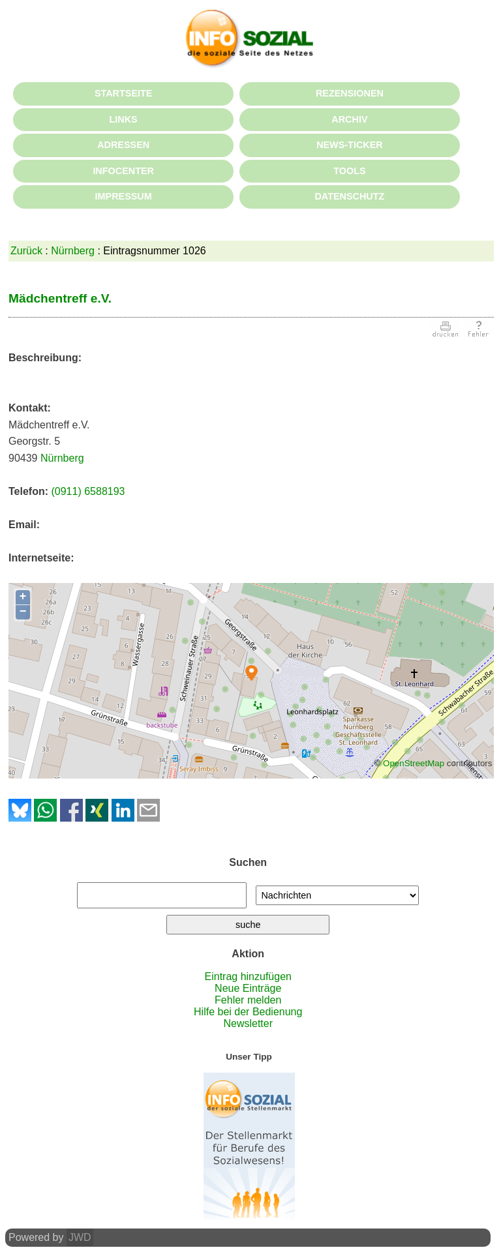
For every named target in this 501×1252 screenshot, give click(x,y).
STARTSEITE (123, 93)
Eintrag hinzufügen (248, 976)
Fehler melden (248, 1000)
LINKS (124, 119)
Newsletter (248, 1023)
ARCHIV (349, 119)
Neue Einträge (248, 988)
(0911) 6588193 (88, 491)
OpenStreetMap (413, 763)
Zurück (26, 250)
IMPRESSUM (123, 196)
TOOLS (349, 171)
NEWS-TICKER (349, 145)
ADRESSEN (123, 145)
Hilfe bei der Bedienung (248, 1011)
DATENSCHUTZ (349, 196)
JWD (79, 1237)
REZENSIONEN (350, 93)
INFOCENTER (123, 171)
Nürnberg (73, 250)
